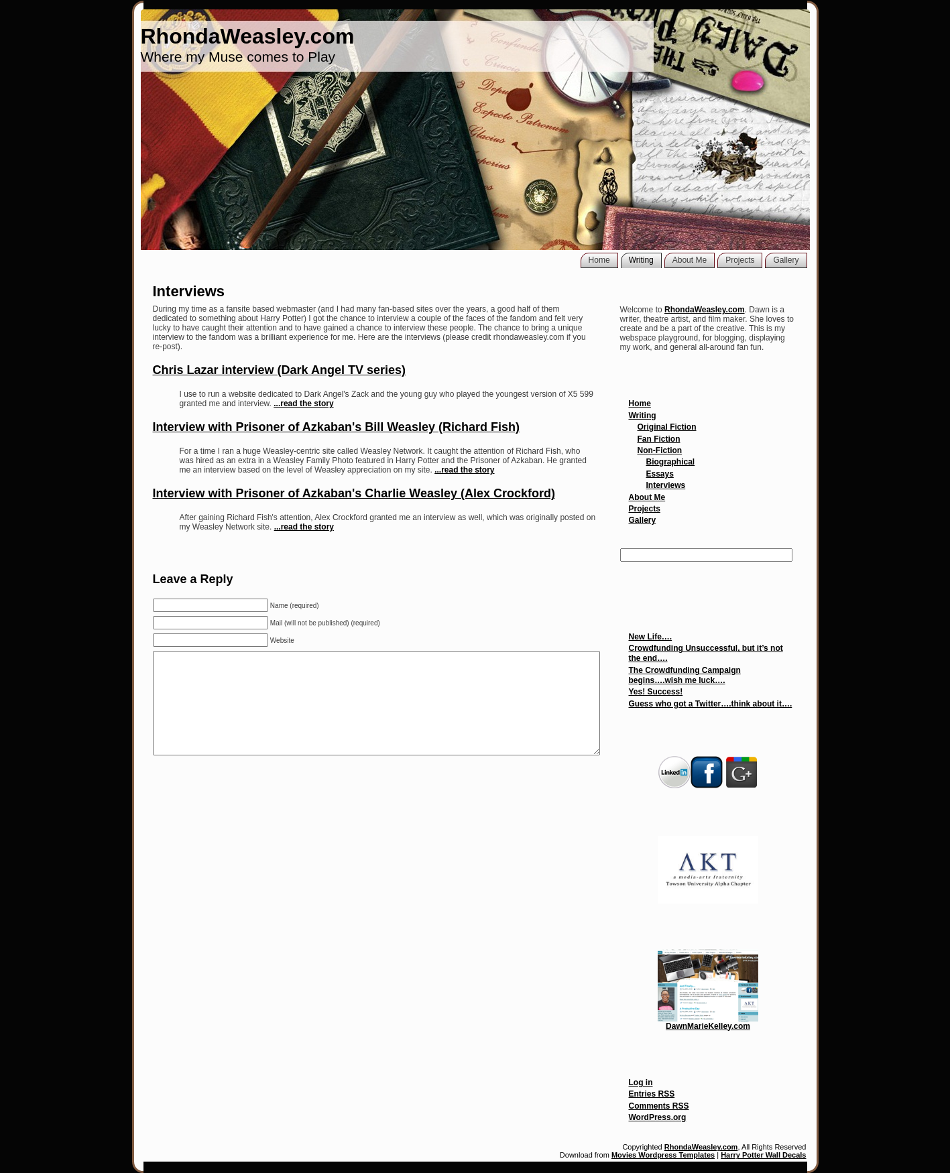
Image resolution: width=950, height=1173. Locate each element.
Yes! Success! (656, 691)
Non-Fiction (660, 450)
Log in (641, 1082)
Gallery (642, 520)
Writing (642, 415)
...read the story (303, 403)
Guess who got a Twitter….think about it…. (710, 703)
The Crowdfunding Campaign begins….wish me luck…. (685, 675)
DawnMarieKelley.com (708, 1022)
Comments (659, 1106)
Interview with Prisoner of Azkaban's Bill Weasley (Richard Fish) (336, 427)
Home (640, 403)
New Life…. (650, 636)
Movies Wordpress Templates (663, 1155)
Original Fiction (667, 427)
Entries (652, 1094)
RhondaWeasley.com (248, 36)
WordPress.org (658, 1117)
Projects (644, 508)
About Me (647, 497)
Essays (660, 474)
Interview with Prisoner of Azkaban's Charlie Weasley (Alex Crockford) (354, 493)
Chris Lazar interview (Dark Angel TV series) (279, 370)
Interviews (189, 291)
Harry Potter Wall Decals (763, 1155)
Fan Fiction (659, 439)
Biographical (670, 462)
